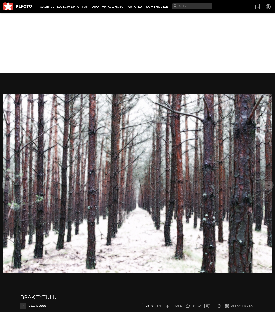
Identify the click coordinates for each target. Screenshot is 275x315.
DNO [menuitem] (95, 6)
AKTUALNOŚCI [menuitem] (113, 6)
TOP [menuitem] (85, 6)
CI (23, 306)
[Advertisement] (137, 43)
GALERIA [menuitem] (47, 6)
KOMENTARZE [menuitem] (157, 6)
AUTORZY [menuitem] (135, 6)
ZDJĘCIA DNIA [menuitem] (68, 6)
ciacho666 (37, 306)
